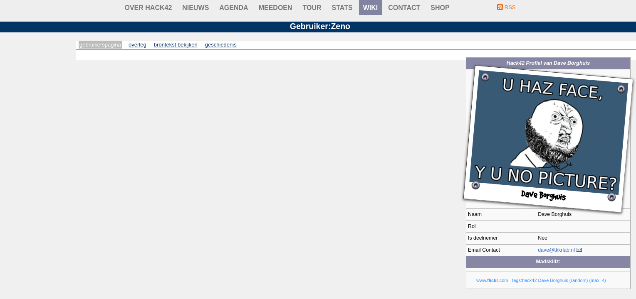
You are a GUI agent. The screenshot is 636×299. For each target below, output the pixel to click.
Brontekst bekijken (176, 45)
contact (404, 7)
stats (342, 7)
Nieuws (195, 7)
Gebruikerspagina (100, 45)
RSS (510, 7)
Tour (312, 7)
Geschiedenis (221, 45)
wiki (370, 7)
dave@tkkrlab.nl (556, 250)
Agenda (233, 7)
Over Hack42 (148, 7)
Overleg (137, 45)
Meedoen (275, 7)
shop (440, 7)
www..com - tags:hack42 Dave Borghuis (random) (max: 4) (541, 280)
